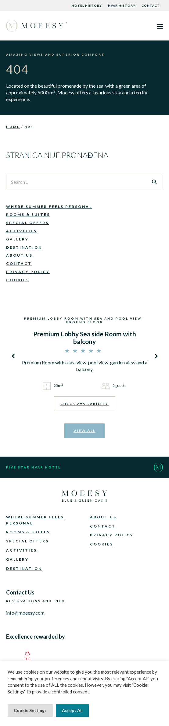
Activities (21, 231)
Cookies (17, 280)
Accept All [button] (72, 710)
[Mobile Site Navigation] (160, 26)
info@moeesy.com (25, 613)
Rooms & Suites (28, 214)
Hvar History (121, 5)
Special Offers (27, 222)
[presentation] (14, 356)
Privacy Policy (28, 271)
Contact (151, 5)
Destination (24, 247)
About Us (19, 255)
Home (13, 126)
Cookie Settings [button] (30, 710)
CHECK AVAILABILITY (84, 403)
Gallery (17, 239)
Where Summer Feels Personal (49, 206)
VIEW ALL (84, 430)
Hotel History (87, 5)
